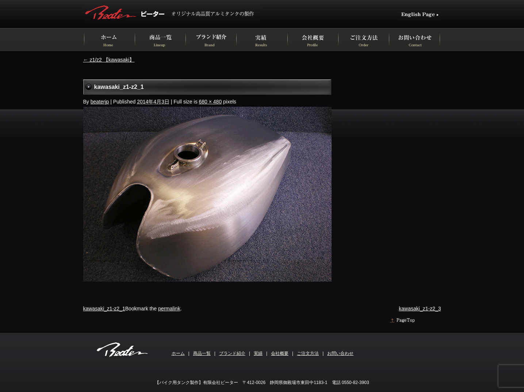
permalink (169, 308)
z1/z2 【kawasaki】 (109, 60)
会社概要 (279, 353)
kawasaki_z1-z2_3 (420, 308)
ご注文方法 (308, 353)
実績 (258, 353)
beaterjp (100, 102)
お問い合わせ (340, 353)
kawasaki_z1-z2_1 (104, 308)
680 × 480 (210, 102)
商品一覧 (202, 353)
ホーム (178, 353)
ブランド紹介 (232, 353)
